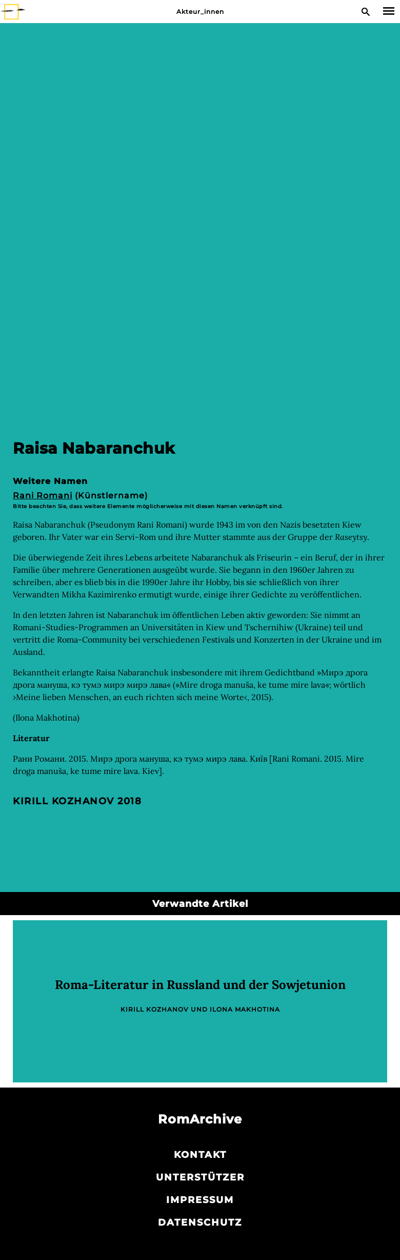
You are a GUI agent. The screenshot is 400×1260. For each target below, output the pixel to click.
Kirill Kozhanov (63, 801)
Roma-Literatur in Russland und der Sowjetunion (200, 985)
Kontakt (200, 1154)
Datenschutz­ (200, 1222)
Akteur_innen (200, 11)
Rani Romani (42, 495)
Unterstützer (200, 1177)
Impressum (200, 1200)
